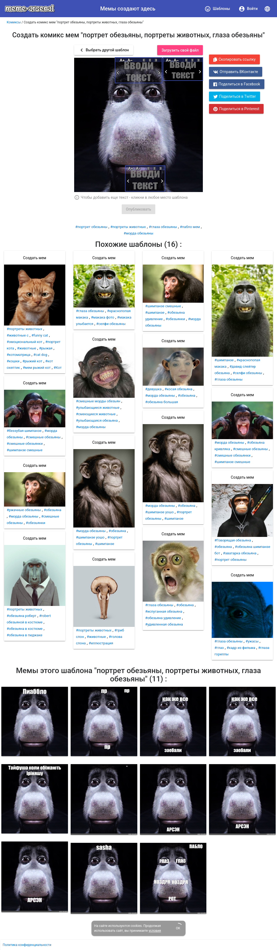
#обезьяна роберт (21, 616)
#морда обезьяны (138, 233)
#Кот (58, 368)
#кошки (13, 361)
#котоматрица (18, 355)
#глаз (219, 648)
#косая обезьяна (178, 389)
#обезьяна (52, 510)
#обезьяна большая (161, 402)
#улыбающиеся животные (98, 408)
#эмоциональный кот (24, 342)
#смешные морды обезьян (98, 401)
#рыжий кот (32, 361)
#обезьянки (35, 523)
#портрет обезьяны (91, 227)
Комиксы (14, 22)
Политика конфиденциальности (27, 945)
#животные (26, 348)
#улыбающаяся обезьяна (97, 420)
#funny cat (39, 335)
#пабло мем (190, 227)
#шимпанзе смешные (24, 450)
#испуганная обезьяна (163, 611)
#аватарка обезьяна (239, 553)
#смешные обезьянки (25, 444)
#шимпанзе (104, 544)
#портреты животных (128, 227)
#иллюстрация (101, 643)
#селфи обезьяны (110, 324)
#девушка (153, 389)
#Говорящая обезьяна (232, 540)
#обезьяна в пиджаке (24, 635)
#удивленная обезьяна (164, 624)
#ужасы (252, 641)
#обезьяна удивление (163, 618)
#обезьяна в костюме (24, 629)
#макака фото (102, 317)
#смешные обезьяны (43, 437)
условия (155, 931)
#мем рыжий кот (37, 368)
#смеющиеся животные (96, 414)
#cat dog (40, 355)
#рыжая (46, 348)
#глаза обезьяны (163, 227)
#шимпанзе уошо (90, 537)
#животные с (17, 335)
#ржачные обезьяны (24, 510)
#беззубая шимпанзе (24, 431)
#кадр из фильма (241, 648)
